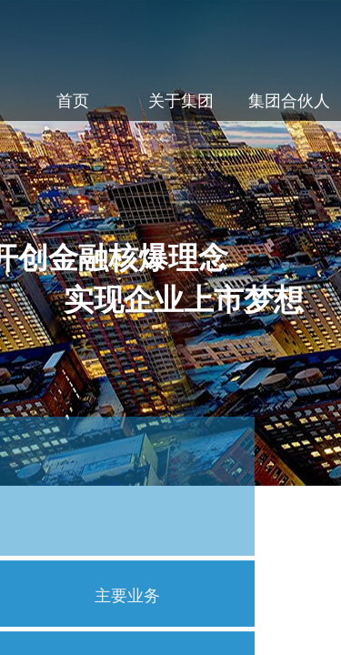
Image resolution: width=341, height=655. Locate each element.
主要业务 (127, 596)
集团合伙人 (289, 101)
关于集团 (181, 101)
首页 (72, 101)
